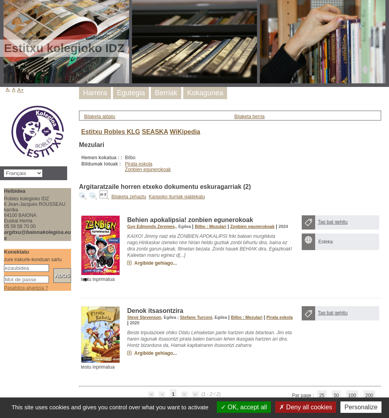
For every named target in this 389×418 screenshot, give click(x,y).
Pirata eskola (138, 164)
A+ (20, 90)
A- (8, 89)
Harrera (95, 93)
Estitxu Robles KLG (110, 131)
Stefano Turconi (196, 317)
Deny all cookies (305, 407)
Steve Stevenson (144, 317)
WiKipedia (185, 131)
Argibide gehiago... (155, 263)
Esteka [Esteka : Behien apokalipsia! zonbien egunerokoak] (325, 242)
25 (321, 395)
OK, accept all (244, 407)
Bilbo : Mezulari (210, 226)
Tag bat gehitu (333, 222)
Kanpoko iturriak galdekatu (177, 197)
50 (336, 395)
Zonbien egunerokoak (148, 169)
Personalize (361, 407)
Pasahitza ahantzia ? (26, 288)
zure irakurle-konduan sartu (33, 259)
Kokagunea (205, 93)
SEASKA (155, 131)
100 (352, 395)
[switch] (85, 279)
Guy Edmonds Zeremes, (151, 226)
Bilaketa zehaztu (128, 197)
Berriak (166, 93)
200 (369, 395)
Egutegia (131, 93)
